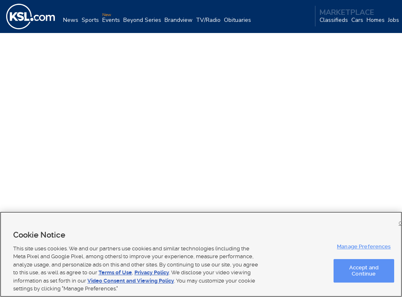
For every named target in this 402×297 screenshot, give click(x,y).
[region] (201, 254)
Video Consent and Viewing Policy (130, 281)
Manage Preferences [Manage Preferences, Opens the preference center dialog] (363, 246)
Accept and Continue (363, 270)
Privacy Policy (151, 272)
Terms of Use (115, 272)
